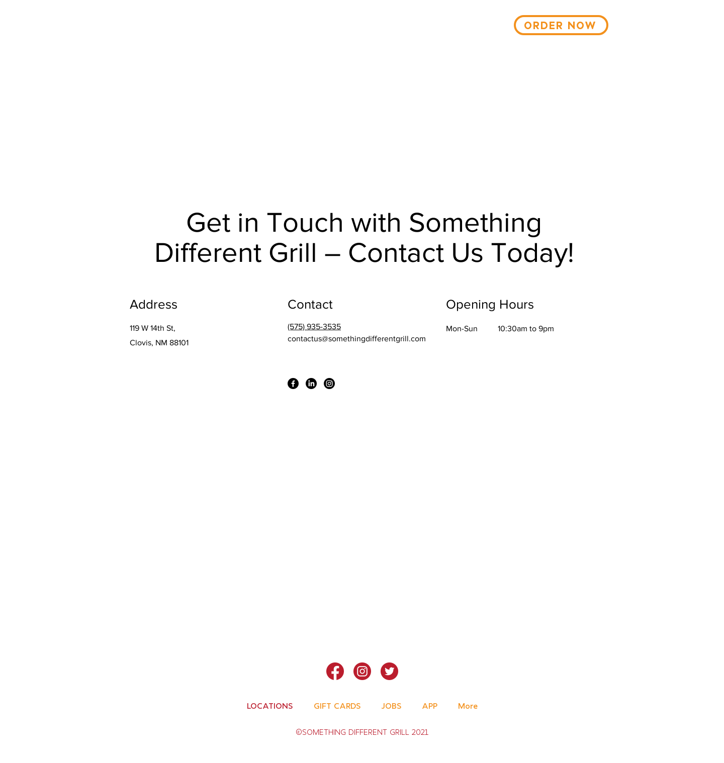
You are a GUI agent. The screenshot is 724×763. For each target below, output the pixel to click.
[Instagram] (329, 383)
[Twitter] (389, 671)
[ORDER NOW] (561, 25)
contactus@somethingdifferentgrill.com (357, 338)
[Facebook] (293, 383)
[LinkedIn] (311, 383)
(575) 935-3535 (314, 326)
